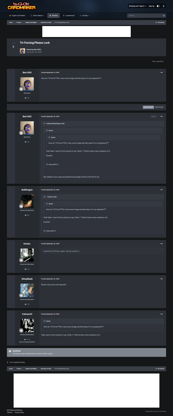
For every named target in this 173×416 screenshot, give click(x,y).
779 (27, 304)
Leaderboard (69, 15)
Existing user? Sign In (137, 6)
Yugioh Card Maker (18, 15)
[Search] (138, 15)
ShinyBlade (27, 279)
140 (27, 98)
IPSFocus (19, 410)
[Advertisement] (86, 31)
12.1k (27, 339)
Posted (50, 72)
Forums (55, 15)
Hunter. (27, 243)
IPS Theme (10, 410)
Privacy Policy (19, 412)
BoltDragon (27, 189)
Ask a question (158, 61)
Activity (85, 15)
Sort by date (159, 107)
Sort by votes (148, 107)
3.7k (27, 269)
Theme (10, 412)
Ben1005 (37, 50)
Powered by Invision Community (155, 411)
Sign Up (151, 6)
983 (27, 215)
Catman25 (27, 314)
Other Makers (38, 15)
